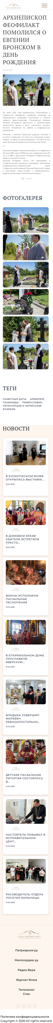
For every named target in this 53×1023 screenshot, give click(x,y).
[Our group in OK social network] (34, 1007)
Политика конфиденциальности (24, 1016)
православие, (32, 402)
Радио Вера (26, 970)
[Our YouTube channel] (30, 1007)
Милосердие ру (26, 960)
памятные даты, (15, 399)
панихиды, (11, 402)
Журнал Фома (26, 980)
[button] (26, 220)
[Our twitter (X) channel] (24, 1007)
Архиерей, (37, 399)
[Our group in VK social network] (19, 1007)
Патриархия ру (26, 950)
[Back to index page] (13, 8)
